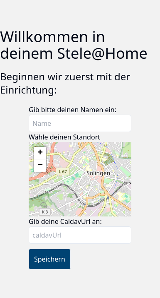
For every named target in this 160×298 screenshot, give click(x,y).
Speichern (49, 259)
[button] (40, 153)
